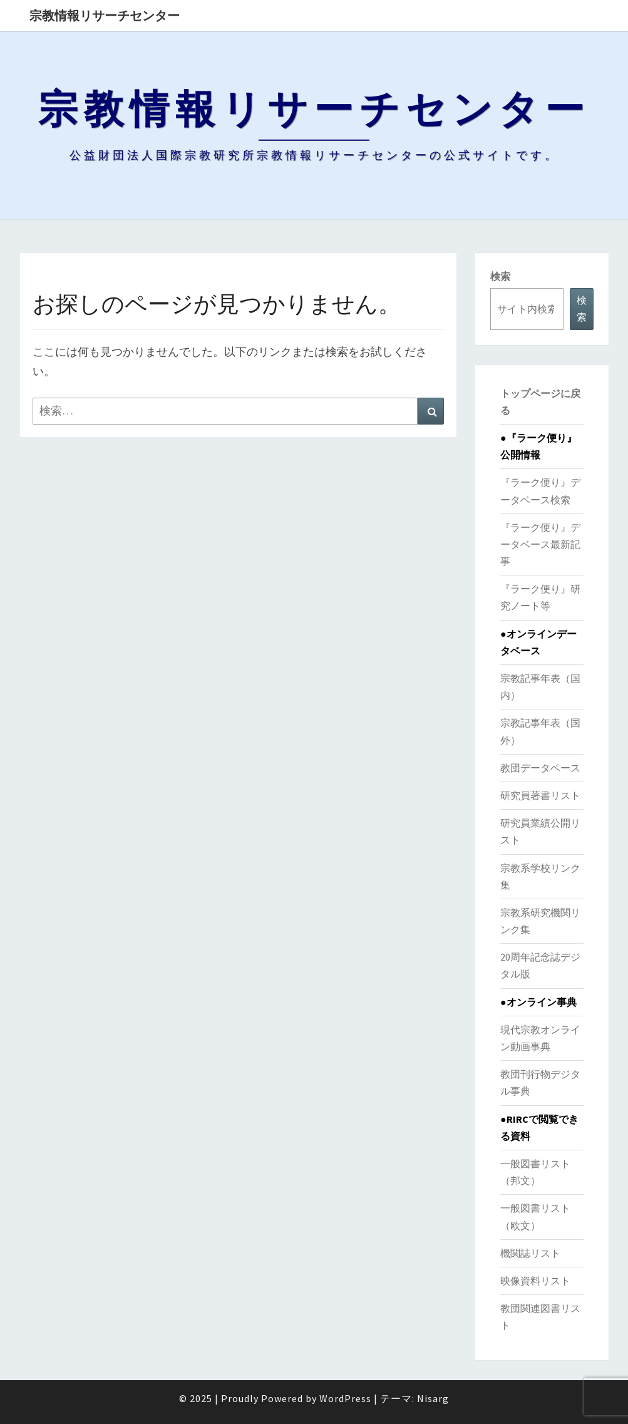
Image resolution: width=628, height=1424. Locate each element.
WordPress (345, 1398)
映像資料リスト (535, 1280)
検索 (500, 276)
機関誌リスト (530, 1253)
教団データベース (540, 767)
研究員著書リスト (540, 795)
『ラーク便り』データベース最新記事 (540, 544)
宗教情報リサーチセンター (104, 15)
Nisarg (433, 1398)
